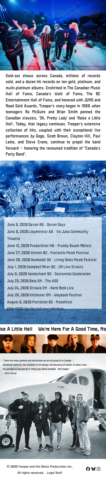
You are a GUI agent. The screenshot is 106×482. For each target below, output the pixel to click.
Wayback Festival (68, 295)
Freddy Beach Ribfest (74, 246)
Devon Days (56, 225)
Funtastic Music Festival (69, 253)
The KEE (51, 281)
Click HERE (15, 309)
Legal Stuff (54, 472)
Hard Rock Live (62, 288)
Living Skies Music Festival (75, 260)
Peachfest (64, 302)
